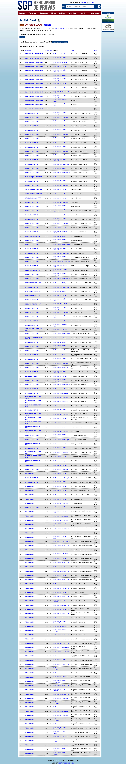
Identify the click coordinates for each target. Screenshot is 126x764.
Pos (51, 50)
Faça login (83, 2)
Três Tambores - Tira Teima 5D (61, 592)
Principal (22, 13)
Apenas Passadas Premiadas (60, 42)
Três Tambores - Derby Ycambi (61, 647)
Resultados (44, 13)
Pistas (53, 13)
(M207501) (47, 25)
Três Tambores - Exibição (59, 461)
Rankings (62, 13)
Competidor (28, 50)
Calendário (32, 13)
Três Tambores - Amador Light (61, 439)
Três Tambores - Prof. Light (60, 329)
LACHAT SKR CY (45, 29)
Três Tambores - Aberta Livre (60, 367)
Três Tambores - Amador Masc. (61, 126)
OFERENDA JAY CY (61, 29)
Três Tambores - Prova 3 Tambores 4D (59, 600)
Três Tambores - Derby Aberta (60, 626)
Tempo (47, 50)
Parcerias (83, 13)
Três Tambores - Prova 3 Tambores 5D (59, 630)
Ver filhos (22, 37)
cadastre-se (91, 2)
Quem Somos (94, 13)
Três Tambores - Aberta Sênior (61, 414)
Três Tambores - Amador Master (61, 134)
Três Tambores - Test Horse (60, 62)
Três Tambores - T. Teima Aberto (61, 541)
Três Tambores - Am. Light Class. (61, 261)
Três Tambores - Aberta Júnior (61, 545)
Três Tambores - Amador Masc (61, 117)
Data (95, 50)
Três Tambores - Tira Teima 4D (61, 588)
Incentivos (72, 13)
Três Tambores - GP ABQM (59, 168)
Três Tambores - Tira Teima (60, 54)
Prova (72, 50)
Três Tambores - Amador (59, 194)
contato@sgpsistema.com (66, 763)
